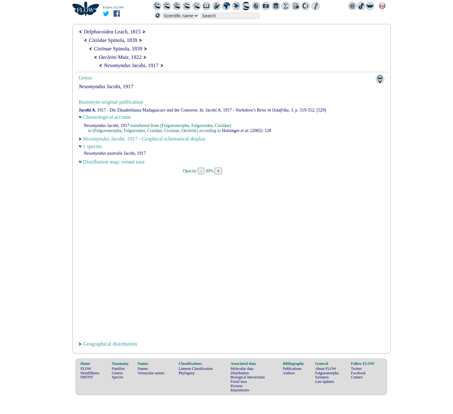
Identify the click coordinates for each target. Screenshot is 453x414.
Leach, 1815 (112, 32)
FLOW (86, 368)
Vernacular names (151, 373)
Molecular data (242, 368)
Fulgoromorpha (327, 373)
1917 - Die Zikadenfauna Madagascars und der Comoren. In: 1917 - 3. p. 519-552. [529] (202, 110)
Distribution (240, 373)
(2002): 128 (246, 130)
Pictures (237, 386)
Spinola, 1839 (113, 40)
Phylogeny (187, 373)
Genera (117, 373)
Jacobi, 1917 (131, 65)
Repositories (240, 390)
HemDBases (90, 373)
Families (118, 368)
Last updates (324, 381)
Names (142, 368)
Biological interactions (248, 377)
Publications (292, 368)
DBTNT (87, 377)
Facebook (358, 373)
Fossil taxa (239, 381)
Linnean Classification (196, 368)
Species (117, 377)
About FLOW (325, 368)
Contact (357, 377)
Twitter (356, 368)
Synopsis (322, 377)
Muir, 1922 (120, 57)
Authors (289, 373)
